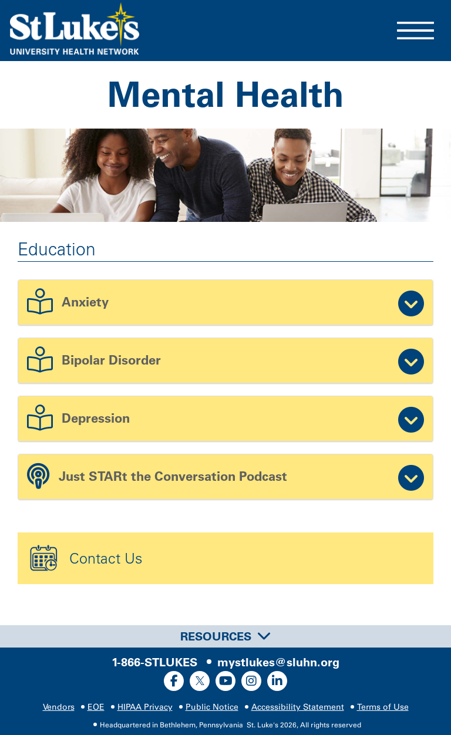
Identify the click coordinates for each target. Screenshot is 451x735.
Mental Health (225, 94)
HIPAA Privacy (145, 707)
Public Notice (212, 707)
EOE (96, 707)
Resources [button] (225, 636)
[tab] (225, 636)
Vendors (59, 707)
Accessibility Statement (297, 707)
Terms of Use (383, 707)
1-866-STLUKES (154, 662)
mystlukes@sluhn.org (278, 662)
